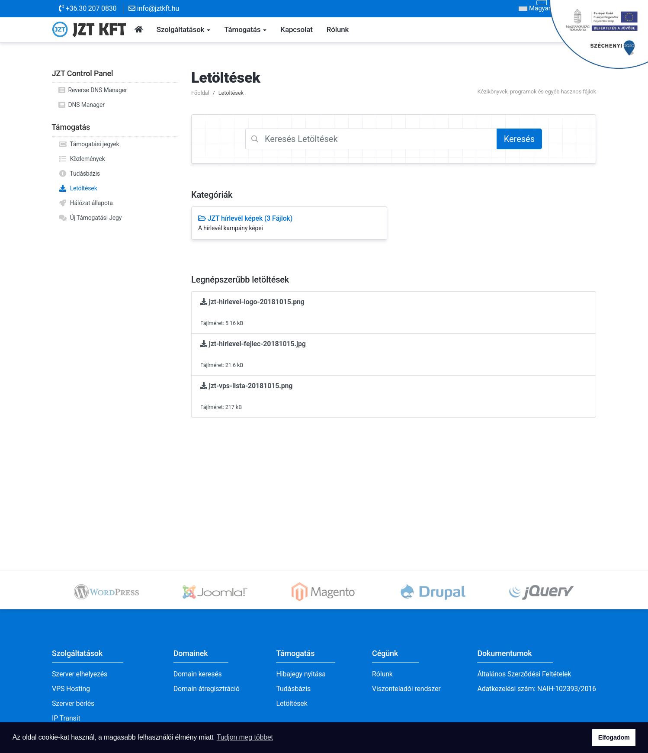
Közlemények (81, 159)
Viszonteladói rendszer (406, 689)
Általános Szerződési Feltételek (524, 674)
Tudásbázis (79, 173)
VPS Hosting (71, 689)
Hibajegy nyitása (300, 674)
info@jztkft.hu (153, 8)
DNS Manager (81, 105)
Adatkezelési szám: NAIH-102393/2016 (536, 689)
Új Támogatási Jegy (90, 217)
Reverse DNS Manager (92, 90)
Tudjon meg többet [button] (245, 737)
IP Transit (66, 718)
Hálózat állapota (85, 203)
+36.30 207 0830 (87, 8)
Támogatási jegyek (88, 144)
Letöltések (77, 188)
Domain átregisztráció (206, 689)
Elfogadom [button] (614, 737)
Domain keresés (197, 674)
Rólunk (382, 674)
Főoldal (200, 93)
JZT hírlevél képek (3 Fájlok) (289, 223)
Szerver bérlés (73, 703)
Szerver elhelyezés (79, 674)
